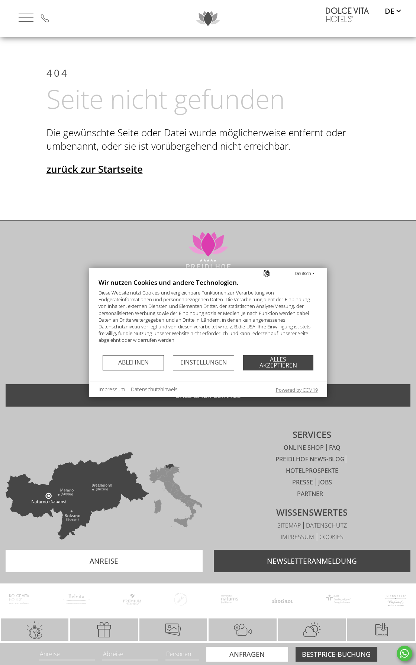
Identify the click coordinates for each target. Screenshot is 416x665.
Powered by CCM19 (297, 389)
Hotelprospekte (312, 484)
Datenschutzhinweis (154, 389)
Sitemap (289, 539)
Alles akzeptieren (278, 362)
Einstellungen (203, 362)
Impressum (298, 550)
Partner (310, 507)
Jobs (325, 495)
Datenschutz (326, 539)
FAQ (335, 461)
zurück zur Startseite (94, 181)
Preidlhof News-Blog (310, 472)
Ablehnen (133, 362)
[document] (208, 316)
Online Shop (304, 461)
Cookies (331, 550)
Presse (303, 495)
